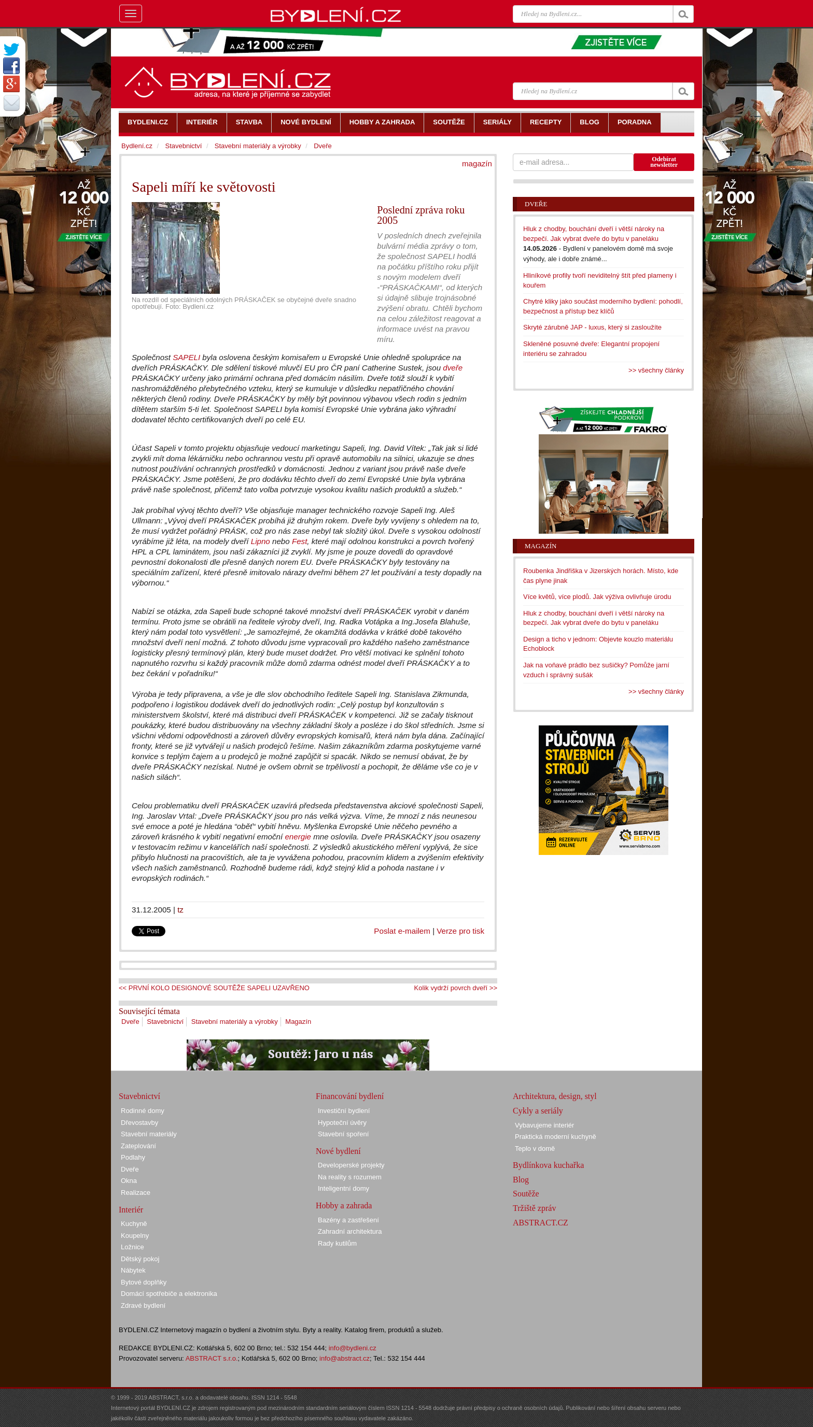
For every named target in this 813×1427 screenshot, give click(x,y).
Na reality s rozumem (350, 1177)
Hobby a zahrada (344, 1205)
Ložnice (132, 1247)
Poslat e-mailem (402, 930)
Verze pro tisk (460, 930)
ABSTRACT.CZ (540, 1222)
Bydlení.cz (136, 146)
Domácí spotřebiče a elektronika (169, 1293)
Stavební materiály (149, 1134)
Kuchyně (134, 1224)
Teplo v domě (535, 1148)
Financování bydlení (350, 1096)
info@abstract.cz (344, 1358)
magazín (477, 163)
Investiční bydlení (344, 1111)
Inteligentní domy (343, 1188)
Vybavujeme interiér (544, 1125)
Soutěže (526, 1193)
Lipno (260, 541)
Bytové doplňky (143, 1282)
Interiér (131, 1209)
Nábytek (133, 1270)
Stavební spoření (343, 1134)
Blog (521, 1179)
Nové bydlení (338, 1151)
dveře (452, 367)
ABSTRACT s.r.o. (212, 1358)
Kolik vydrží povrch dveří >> (455, 988)
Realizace (135, 1192)
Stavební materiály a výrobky (234, 1021)
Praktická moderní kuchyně (555, 1136)
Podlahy (133, 1157)
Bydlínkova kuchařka (548, 1165)
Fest (299, 541)
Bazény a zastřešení (348, 1220)
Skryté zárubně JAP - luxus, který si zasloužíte (592, 327)
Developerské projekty (351, 1165)
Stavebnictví (165, 1021)
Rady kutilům (337, 1243)
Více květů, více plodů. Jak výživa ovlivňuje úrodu (597, 597)
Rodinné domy (142, 1111)
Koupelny (135, 1235)
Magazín (298, 1021)
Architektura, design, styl (555, 1096)
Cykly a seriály (538, 1110)
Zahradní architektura (350, 1231)
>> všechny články (656, 370)
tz (180, 909)
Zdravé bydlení (143, 1305)
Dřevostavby (139, 1122)
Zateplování (138, 1146)
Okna (129, 1181)
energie (298, 836)
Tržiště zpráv (534, 1208)
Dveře (130, 1021)
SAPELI (186, 357)
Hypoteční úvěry (342, 1122)
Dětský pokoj (140, 1259)
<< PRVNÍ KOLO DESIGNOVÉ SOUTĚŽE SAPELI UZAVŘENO (214, 988)
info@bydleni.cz (352, 1348)
